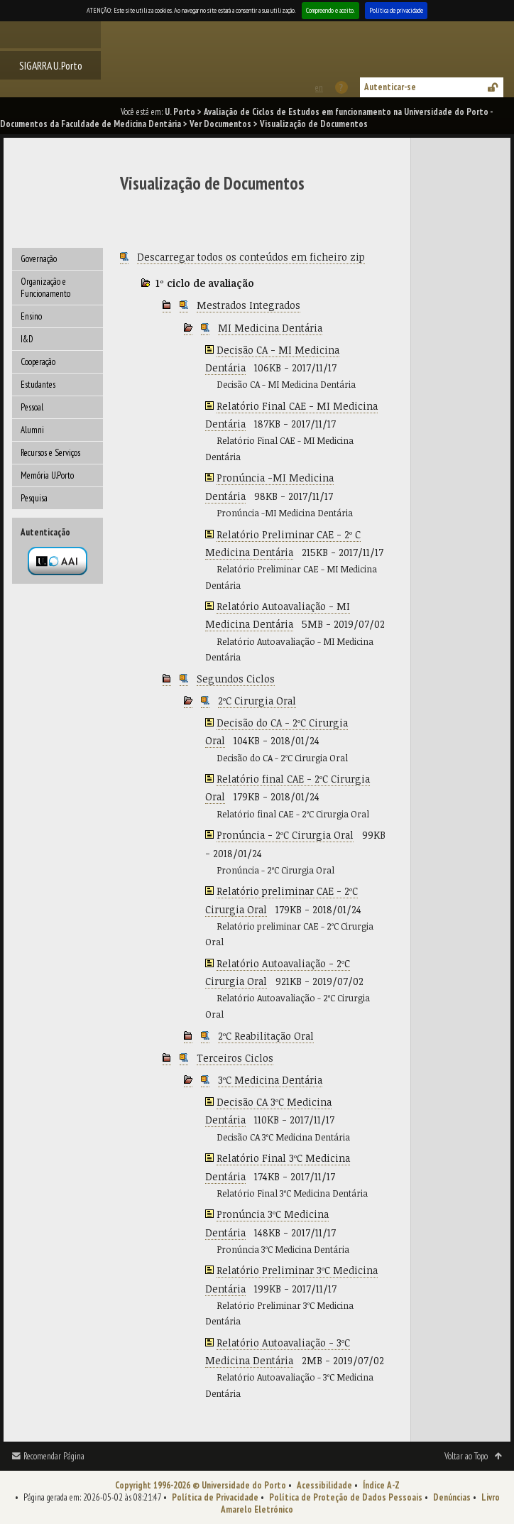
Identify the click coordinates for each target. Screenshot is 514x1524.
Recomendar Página (53, 1456)
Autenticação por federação (57, 561)
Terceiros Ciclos (235, 1058)
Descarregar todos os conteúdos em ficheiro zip (251, 256)
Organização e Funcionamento (45, 288)
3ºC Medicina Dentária (270, 1080)
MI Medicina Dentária (270, 327)
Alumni (32, 430)
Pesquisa (34, 498)
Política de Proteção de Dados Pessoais (345, 1497)
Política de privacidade (396, 10)
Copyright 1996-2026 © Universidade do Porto (200, 1485)
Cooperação (38, 362)
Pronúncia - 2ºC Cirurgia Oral (285, 835)
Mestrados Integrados (248, 305)
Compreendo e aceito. (330, 10)
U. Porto (180, 112)
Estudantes (38, 385)
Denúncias (452, 1497)
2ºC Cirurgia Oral (257, 700)
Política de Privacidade (215, 1497)
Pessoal (32, 407)
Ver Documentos (220, 124)
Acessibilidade (324, 1485)
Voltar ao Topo (466, 1456)
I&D (27, 339)
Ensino (31, 316)
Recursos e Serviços (50, 453)
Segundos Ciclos (236, 678)
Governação (39, 259)
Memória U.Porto (47, 475)
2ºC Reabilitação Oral (266, 1036)
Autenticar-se (390, 87)
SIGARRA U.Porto (50, 65)
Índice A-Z (381, 1485)
